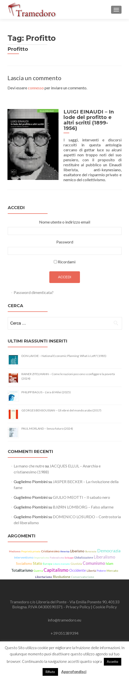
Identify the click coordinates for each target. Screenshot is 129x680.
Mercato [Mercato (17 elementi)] (112, 566)
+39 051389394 (64, 629)
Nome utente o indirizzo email (64, 218)
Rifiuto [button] (50, 672)
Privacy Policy (78, 602)
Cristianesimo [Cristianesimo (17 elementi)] (50, 547)
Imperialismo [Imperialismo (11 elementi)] (41, 553)
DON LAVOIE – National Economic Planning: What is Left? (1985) (63, 352)
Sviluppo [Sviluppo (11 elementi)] (69, 553)
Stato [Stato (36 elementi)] (37, 559)
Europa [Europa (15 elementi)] (47, 559)
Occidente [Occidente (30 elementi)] (77, 566)
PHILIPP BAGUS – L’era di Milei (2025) (46, 388)
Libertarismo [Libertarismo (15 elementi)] (43, 572)
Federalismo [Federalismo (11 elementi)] (57, 553)
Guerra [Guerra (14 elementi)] (38, 566)
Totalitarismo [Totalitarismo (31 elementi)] (22, 566)
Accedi (64, 273)
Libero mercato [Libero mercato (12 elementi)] (61, 559)
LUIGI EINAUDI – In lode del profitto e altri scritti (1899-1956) (91, 117)
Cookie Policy (105, 602)
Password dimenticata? (34, 288)
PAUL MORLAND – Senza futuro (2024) (47, 425)
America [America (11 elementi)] (64, 547)
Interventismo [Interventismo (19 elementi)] (23, 553)
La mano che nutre (29, 462)
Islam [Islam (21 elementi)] (109, 560)
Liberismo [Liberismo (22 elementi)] (77, 547)
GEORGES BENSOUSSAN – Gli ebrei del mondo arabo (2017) (61, 406)
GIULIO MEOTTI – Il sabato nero (81, 493)
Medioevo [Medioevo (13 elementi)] (14, 547)
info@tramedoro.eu (64, 616)
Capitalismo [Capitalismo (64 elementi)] (56, 566)
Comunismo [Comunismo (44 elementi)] (94, 559)
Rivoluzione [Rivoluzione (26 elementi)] (61, 572)
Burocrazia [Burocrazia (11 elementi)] (90, 547)
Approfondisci (73, 671)
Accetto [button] (112, 662)
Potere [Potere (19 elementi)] (101, 566)
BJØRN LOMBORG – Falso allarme (83, 503)
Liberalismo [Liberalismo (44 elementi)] (104, 553)
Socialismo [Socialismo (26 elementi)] (24, 559)
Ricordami (66, 258)
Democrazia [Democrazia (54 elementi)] (109, 547)
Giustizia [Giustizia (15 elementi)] (76, 559)
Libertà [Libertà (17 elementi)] (91, 566)
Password (64, 238)
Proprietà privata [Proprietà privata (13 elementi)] (30, 547)
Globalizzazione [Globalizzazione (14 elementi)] (83, 553)
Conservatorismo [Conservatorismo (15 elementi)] (82, 572)
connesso (36, 87)
